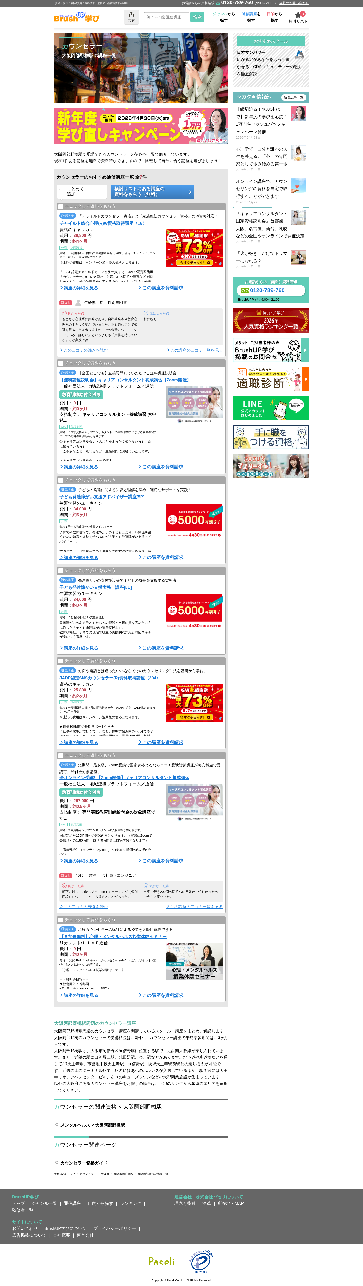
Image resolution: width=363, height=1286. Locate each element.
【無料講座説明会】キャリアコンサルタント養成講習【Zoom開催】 (125, 380)
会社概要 (61, 1235)
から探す (224, 17)
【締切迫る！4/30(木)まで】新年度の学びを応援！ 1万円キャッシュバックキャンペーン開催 (271, 123)
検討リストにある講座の (150, 191)
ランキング (130, 1203)
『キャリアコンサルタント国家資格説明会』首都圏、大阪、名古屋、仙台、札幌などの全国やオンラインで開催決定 (271, 227)
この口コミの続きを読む (86, 350)
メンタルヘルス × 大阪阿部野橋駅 (92, 1125)
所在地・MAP (231, 1203)
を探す (251, 17)
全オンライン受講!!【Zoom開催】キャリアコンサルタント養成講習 (124, 777)
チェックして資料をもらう (87, 206)
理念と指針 (185, 1203)
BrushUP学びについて (65, 1228)
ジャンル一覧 (44, 1203)
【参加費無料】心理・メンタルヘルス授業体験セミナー (113, 936)
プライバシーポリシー (114, 1228)
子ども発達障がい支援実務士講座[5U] (95, 587)
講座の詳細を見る (81, 288)
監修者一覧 (23, 1210)
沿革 (206, 1203)
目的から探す (100, 1203)
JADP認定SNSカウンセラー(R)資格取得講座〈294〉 (109, 678)
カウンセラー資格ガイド (83, 1163)
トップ (18, 1203)
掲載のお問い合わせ (294, 3)
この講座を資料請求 (162, 287)
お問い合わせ (25, 1228)
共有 (131, 16)
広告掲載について (29, 1235)
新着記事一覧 (294, 97)
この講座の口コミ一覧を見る (196, 350)
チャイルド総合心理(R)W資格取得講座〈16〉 (103, 223)
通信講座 (72, 1203)
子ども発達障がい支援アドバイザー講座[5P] (101, 496)
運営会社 (85, 1235)
